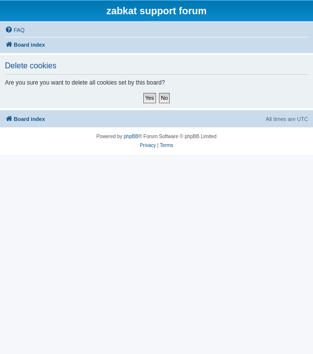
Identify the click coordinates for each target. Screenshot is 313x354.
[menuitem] (15, 30)
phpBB (131, 136)
